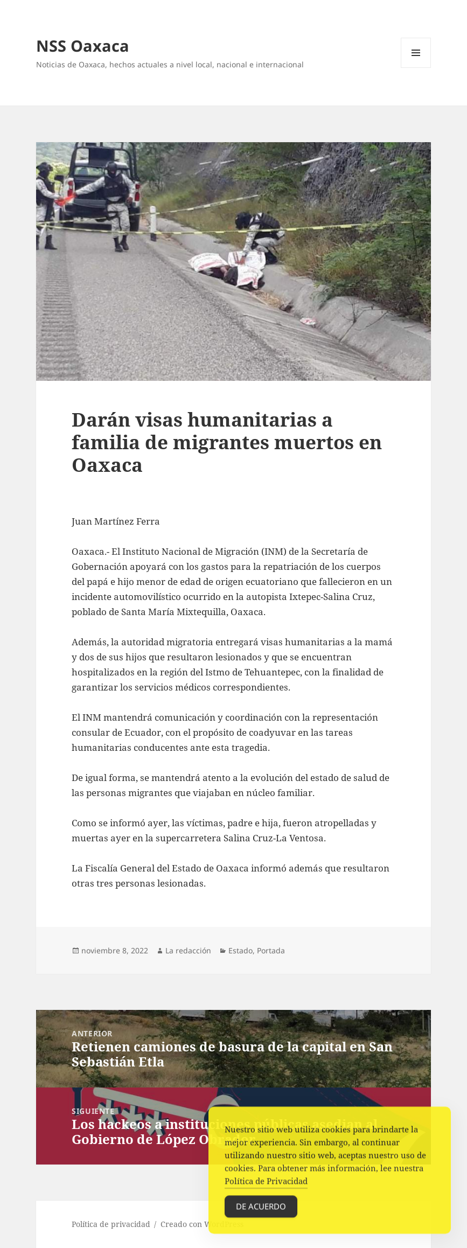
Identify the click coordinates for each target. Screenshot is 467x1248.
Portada (271, 950)
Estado (240, 950)
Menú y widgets (416, 67)
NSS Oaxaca (82, 45)
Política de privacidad (111, 1224)
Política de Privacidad (266, 1186)
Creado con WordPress (202, 1224)
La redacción (188, 950)
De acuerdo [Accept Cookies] (261, 1212)
